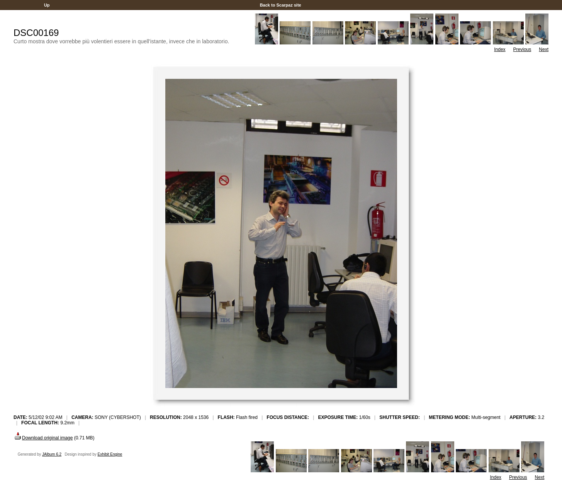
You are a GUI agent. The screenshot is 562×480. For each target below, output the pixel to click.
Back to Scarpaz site (281, 5)
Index (499, 49)
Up (47, 5)
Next (543, 49)
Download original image (43, 438)
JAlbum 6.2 (51, 454)
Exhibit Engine (110, 454)
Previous (522, 49)
